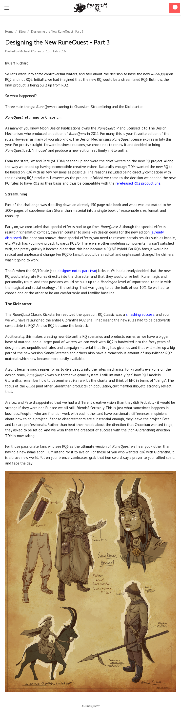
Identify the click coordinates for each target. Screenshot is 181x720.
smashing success (140, 314)
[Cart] (174, 8)
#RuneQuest (90, 706)
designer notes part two (77, 270)
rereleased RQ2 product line (138, 183)
